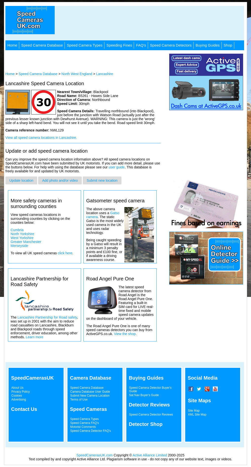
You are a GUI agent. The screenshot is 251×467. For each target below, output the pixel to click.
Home (12, 45)
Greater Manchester (26, 242)
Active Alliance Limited (150, 455)
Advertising (18, 399)
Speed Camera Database (42, 45)
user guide (117, 167)
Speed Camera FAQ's (84, 423)
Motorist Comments (83, 427)
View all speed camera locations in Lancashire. (41, 138)
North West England (76, 74)
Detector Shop (146, 424)
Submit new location (102, 180)
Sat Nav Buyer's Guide (144, 395)
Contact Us (24, 409)
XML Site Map (197, 414)
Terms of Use (79, 399)
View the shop (125, 334)
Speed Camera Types (84, 45)
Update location (21, 180)
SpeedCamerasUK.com (94, 455)
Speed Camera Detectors (171, 45)
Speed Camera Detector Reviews (151, 414)
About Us (17, 387)
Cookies (16, 395)
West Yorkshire (22, 238)
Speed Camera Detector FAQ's (90, 431)
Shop (228, 45)
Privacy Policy (20, 391)
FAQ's (141, 45)
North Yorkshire (22, 234)
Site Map (194, 410)
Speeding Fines (119, 45)
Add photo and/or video (60, 180)
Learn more (34, 337)
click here (65, 253)
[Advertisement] (152, 23)
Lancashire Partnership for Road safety (47, 317)
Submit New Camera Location (89, 395)
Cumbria (17, 230)
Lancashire (104, 74)
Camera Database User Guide (90, 391)
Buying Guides (208, 45)
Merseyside (19, 246)
